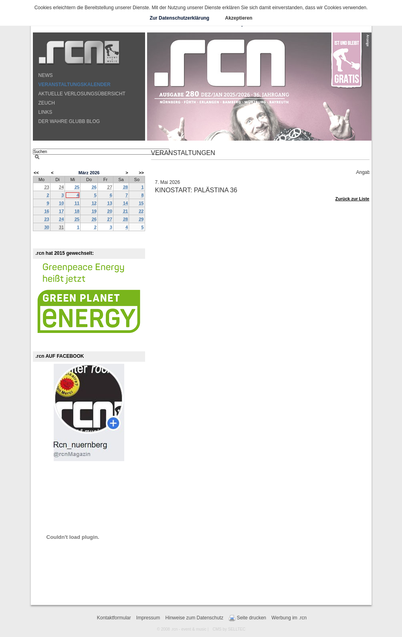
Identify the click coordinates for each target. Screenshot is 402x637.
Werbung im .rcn (289, 618)
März (84, 172)
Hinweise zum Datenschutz (195, 618)
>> (141, 172)
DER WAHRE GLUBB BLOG (69, 121)
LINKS (45, 112)
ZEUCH (46, 103)
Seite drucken (247, 618)
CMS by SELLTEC (228, 629)
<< (36, 172)
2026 (94, 172)
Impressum (148, 618)
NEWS (45, 75)
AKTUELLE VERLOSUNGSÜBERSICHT (81, 94)
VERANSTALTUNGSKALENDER (74, 84)
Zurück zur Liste (352, 198)
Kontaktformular (114, 618)
